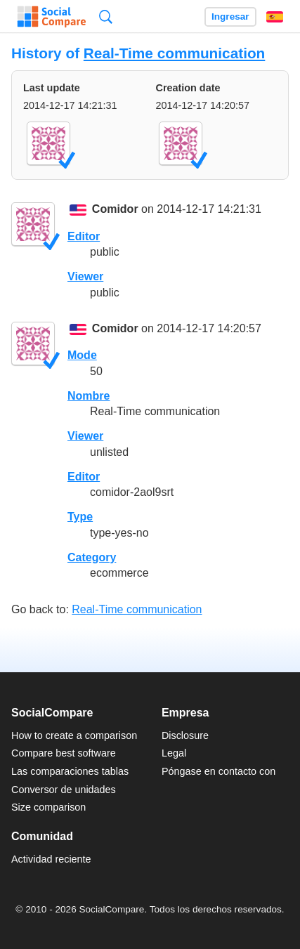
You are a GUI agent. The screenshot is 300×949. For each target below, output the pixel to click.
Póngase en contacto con (218, 771)
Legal (174, 753)
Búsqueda (105, 16)
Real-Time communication (174, 53)
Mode (82, 355)
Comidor (115, 210)
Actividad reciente (51, 859)
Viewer (85, 276)
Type (80, 517)
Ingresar (230, 16)
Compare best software (63, 753)
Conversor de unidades (63, 789)
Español (274, 16)
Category (91, 557)
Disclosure (185, 735)
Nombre (88, 396)
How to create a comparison (74, 735)
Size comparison (48, 807)
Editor (83, 236)
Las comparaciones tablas (70, 771)
